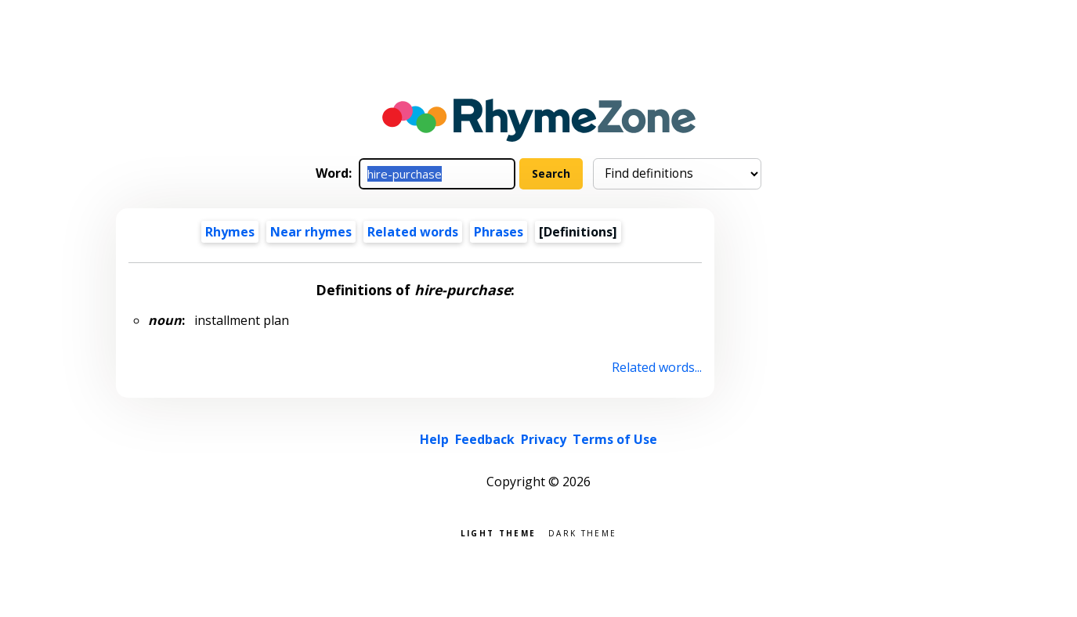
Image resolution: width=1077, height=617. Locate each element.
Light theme (498, 532)
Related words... (657, 367)
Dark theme (582, 532)
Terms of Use (615, 439)
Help (434, 439)
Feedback (485, 439)
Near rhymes (311, 231)
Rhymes (230, 231)
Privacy (543, 439)
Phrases (498, 231)
